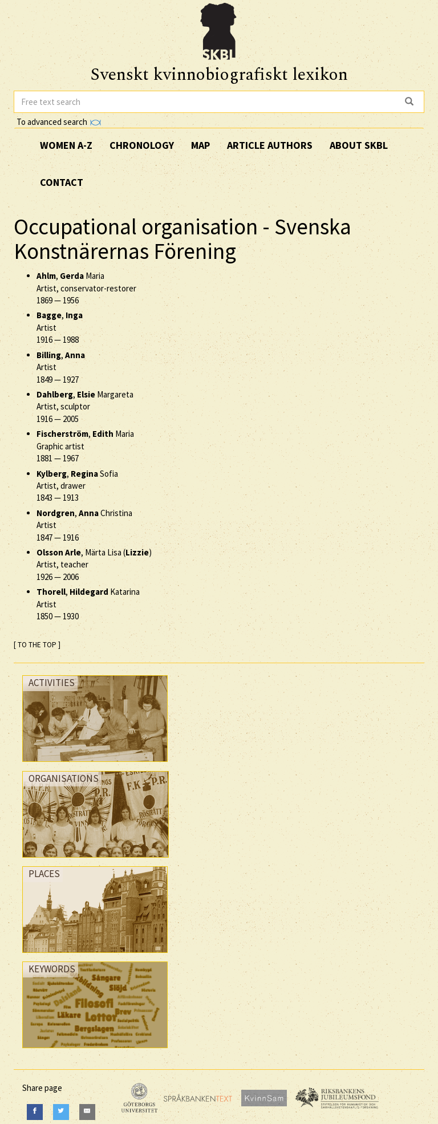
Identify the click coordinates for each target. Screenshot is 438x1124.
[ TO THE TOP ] (37, 645)
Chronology (142, 145)
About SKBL (359, 145)
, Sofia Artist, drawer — (77, 486)
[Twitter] (61, 1111)
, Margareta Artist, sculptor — (84, 406)
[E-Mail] (87, 1111)
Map (200, 145)
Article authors (270, 145)
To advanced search (59, 121)
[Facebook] (35, 1111)
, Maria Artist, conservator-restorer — (86, 288)
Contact (61, 182)
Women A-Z (66, 145)
